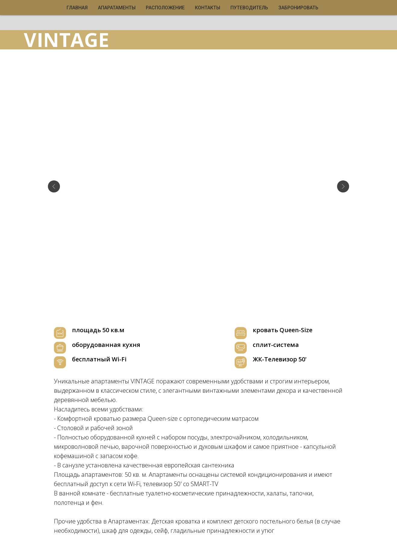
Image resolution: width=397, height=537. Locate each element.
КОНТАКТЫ (207, 8)
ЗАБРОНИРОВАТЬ (298, 8)
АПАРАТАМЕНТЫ (117, 8)
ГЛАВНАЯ (77, 8)
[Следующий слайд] (343, 170)
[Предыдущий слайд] (54, 170)
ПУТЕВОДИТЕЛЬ (249, 8)
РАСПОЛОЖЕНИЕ (165, 8)
